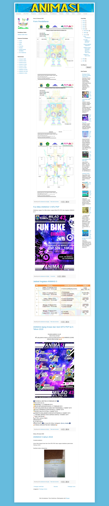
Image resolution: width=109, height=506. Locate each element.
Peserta (61, 13)
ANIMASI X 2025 (90, 194)
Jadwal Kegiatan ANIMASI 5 (45, 281)
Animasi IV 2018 (23, 64)
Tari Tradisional (22, 52)
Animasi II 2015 (22, 60)
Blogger (68, 498)
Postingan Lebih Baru (39, 486)
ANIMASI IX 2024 (23, 73)
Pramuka (21, 46)
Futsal (20, 42)
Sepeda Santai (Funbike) (22, 50)
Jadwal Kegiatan (42, 13)
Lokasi (79, 13)
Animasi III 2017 (22, 62)
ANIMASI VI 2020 (90, 134)
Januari (85, 34)
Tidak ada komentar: (54, 201)
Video (73, 13)
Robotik (21, 47)
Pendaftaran (53, 13)
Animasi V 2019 (22, 66)
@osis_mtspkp (65, 423)
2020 (84, 26)
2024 (84, 22)
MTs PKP (25, 13)
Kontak (85, 13)
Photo (67, 13)
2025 (84, 20)
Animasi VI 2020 (23, 67)
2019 (84, 28)
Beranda (18, 13)
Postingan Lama (71, 486)
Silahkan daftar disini (22, 34)
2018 (84, 58)
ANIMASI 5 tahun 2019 (43, 437)
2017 (84, 61)
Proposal (33, 13)
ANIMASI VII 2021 (23, 69)
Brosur (90, 183)
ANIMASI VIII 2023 (23, 71)
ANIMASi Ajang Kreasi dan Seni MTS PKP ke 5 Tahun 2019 (87, 50)
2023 (84, 24)
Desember (86, 30)
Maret (85, 32)
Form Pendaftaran (41, 21)
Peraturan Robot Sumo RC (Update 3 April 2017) (86, 75)
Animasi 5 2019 (85, 173)
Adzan (20, 40)
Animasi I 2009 (22, 59)
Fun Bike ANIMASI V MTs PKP (46, 207)
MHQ (20, 44)
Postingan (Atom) (43, 489)
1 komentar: (52, 276)
